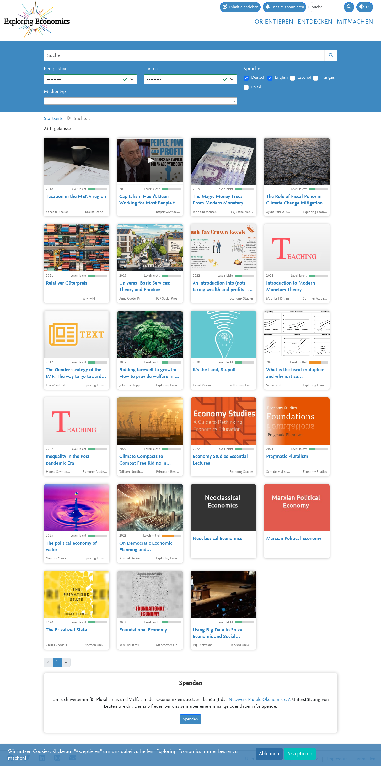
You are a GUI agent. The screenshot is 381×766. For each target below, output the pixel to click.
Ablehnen (269, 754)
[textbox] (140, 101)
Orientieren (274, 22)
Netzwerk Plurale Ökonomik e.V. (260, 699)
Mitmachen (355, 22)
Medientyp (55, 91)
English (281, 78)
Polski (256, 87)
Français (327, 78)
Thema (151, 68)
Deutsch (258, 78)
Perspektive (55, 68)
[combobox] (141, 101)
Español (304, 78)
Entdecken (315, 22)
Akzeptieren (299, 754)
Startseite (53, 118)
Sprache (252, 68)
